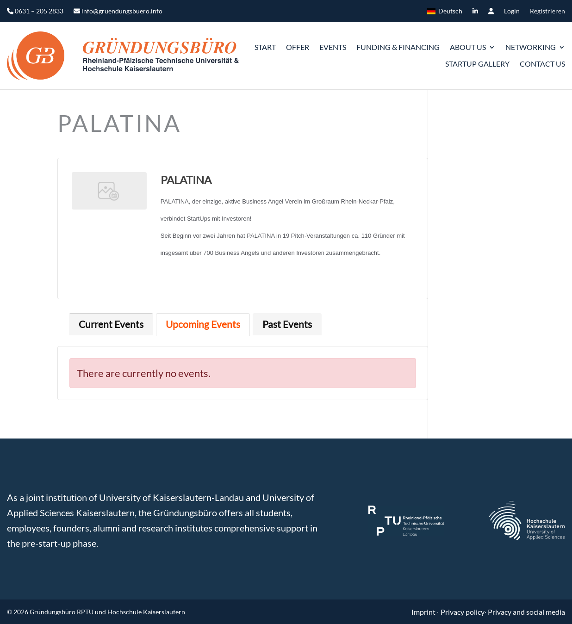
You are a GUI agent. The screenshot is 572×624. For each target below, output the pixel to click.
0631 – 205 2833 (35, 11)
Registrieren (547, 11)
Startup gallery (477, 63)
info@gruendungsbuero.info (118, 11)
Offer (297, 47)
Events (332, 47)
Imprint (424, 611)
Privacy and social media (526, 611)
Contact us (542, 63)
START (265, 47)
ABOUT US (468, 47)
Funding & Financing (398, 47)
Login (512, 11)
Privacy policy (463, 611)
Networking (530, 47)
